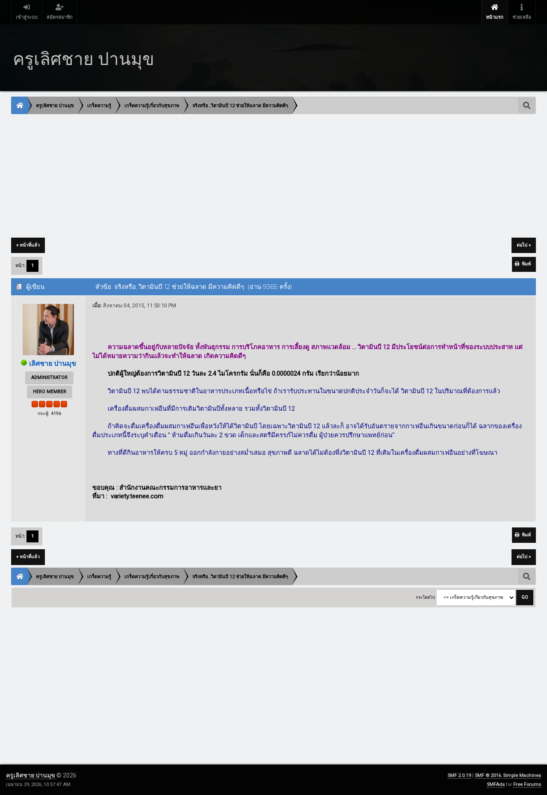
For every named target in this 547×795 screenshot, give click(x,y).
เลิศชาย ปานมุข (52, 363)
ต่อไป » (524, 245)
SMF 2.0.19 (459, 775)
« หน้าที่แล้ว (28, 245)
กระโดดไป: (425, 597)
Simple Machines (522, 775)
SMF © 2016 (488, 775)
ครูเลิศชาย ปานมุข (31, 775)
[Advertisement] (268, 176)
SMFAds (496, 784)
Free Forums (527, 784)
